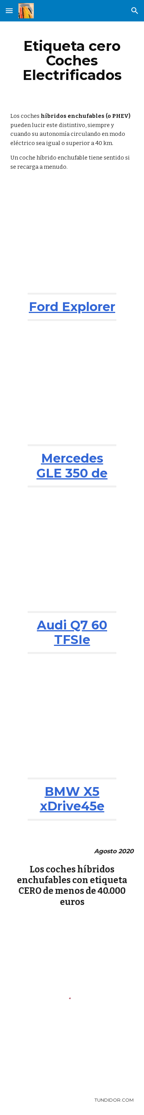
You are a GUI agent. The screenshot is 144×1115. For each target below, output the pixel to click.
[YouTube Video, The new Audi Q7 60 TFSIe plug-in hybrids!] (72, 558)
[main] (72, 60)
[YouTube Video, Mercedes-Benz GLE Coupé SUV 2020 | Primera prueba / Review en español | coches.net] (72, 392)
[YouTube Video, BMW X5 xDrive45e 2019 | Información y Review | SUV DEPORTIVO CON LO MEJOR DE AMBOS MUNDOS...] (72, 725)
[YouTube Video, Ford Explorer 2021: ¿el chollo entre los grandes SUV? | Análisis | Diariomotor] (72, 240)
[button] (9, 10)
